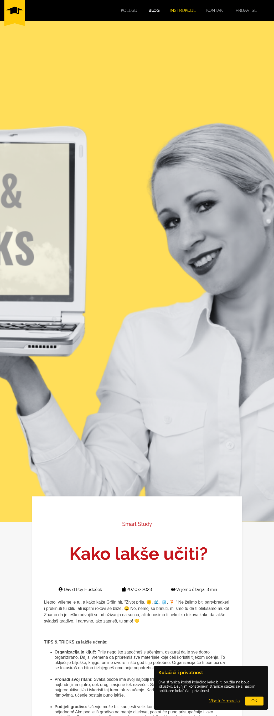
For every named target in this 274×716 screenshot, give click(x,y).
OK (254, 700)
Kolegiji (129, 10)
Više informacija (224, 700)
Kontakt (215, 10)
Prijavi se (246, 10)
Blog (154, 10)
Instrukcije (183, 10)
